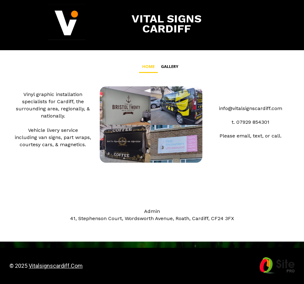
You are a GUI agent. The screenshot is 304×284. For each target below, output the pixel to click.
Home (148, 66)
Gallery (169, 66)
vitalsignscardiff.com (56, 265)
